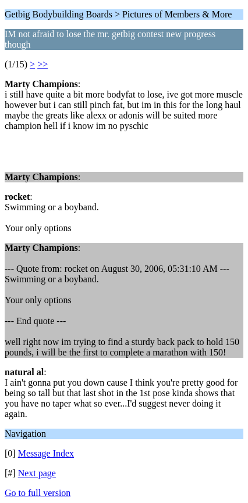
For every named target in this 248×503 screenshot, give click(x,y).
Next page (37, 473)
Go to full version (37, 493)
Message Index (46, 453)
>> (42, 64)
